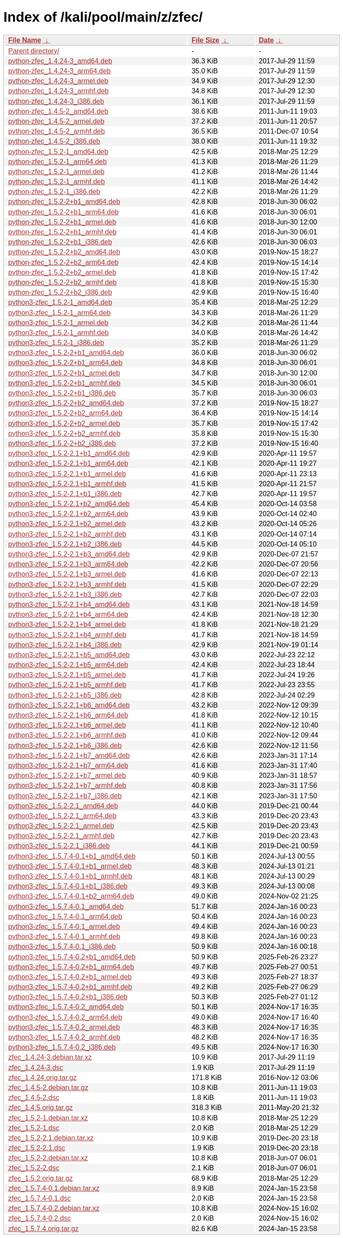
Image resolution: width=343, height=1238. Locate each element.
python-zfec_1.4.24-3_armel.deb (58, 81)
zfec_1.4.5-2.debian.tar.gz (48, 1087)
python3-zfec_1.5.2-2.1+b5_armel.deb (67, 674)
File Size (205, 40)
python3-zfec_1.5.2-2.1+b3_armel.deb (67, 574)
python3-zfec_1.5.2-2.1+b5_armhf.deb (67, 684)
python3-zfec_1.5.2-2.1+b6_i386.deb (65, 745)
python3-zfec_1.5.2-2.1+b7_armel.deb (67, 775)
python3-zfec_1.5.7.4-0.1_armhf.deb (64, 936)
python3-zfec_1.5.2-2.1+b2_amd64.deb (69, 503)
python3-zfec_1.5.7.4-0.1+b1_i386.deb (67, 886)
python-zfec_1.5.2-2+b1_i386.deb (60, 242)
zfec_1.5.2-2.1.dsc (36, 1148)
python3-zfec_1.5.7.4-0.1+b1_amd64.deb (71, 856)
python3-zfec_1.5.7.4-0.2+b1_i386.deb (67, 997)
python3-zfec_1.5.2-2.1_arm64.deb (62, 816)
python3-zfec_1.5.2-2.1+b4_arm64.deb (68, 614)
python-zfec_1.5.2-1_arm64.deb (57, 161)
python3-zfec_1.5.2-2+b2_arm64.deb (65, 413)
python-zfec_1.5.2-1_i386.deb (54, 191)
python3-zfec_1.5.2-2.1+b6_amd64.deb (69, 705)
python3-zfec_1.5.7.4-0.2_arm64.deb (65, 1017)
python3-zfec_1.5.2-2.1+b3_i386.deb (65, 594)
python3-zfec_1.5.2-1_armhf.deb (58, 332)
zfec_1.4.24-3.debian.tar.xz (50, 1057)
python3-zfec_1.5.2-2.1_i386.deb (59, 845)
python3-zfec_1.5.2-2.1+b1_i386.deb (65, 493)
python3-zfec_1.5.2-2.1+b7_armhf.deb (67, 785)
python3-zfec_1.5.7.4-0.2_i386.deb (61, 1047)
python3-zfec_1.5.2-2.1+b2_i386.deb (65, 544)
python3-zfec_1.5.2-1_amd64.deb (60, 302)
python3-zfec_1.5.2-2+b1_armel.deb (64, 373)
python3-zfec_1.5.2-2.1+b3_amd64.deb (69, 554)
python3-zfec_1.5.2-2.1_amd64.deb (63, 806)
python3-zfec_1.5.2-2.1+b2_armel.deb (67, 523)
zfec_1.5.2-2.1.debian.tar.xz (51, 1138)
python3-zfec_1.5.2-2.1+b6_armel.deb (67, 725)
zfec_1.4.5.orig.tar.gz (40, 1107)
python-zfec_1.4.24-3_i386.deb (56, 101)
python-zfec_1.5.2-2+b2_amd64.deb (64, 252)
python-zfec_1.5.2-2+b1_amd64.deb (64, 201)
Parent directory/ (33, 51)
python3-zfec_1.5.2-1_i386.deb (56, 342)
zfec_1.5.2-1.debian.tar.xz (48, 1118)
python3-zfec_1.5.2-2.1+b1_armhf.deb (67, 483)
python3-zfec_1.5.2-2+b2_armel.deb (64, 423)
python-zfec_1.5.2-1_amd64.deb (58, 151)
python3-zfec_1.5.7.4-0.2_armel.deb (64, 1027)
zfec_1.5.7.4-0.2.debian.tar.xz (53, 1208)
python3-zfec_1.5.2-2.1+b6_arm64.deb (68, 715)
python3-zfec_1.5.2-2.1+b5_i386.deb (65, 695)
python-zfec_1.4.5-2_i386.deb (54, 141)
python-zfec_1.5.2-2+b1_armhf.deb (62, 232)
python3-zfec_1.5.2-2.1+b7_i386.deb (65, 796)
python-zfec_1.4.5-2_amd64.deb (58, 111)
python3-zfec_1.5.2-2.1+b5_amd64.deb (69, 655)
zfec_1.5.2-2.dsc (33, 1168)
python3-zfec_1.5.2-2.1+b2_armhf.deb (67, 534)
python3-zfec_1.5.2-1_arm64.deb (59, 312)
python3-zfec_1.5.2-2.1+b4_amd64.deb (69, 604)
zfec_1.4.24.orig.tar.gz (42, 1077)
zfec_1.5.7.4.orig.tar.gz (43, 1228)
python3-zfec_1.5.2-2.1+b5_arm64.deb (68, 664)
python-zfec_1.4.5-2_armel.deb (56, 121)
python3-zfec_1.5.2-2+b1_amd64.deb (66, 352)
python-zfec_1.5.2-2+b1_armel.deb (62, 222)
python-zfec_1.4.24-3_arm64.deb (59, 71)
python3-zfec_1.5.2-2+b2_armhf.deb (64, 433)
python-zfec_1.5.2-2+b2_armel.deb (62, 272)
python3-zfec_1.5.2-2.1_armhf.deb (61, 836)
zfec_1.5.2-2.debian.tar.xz (48, 1158)
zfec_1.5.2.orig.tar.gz (40, 1178)
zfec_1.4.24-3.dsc (35, 1067)
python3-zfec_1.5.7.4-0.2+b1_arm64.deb (71, 967)
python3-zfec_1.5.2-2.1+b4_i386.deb (65, 645)
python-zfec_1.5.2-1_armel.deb (56, 171)
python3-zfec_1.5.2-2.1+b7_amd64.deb (69, 755)
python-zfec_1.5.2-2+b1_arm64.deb (63, 212)
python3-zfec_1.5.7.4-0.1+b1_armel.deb (70, 866)
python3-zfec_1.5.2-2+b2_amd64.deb (66, 403)
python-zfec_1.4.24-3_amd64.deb (60, 61)
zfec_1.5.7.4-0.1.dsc (39, 1198)
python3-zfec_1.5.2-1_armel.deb (58, 322)
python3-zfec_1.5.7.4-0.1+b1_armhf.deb (70, 876)
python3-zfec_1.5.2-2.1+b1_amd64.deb (69, 453)
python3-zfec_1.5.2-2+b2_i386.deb (62, 443)
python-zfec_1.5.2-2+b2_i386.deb (60, 292)
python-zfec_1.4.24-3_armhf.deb (58, 91)
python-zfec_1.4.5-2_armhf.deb (56, 131)
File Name (24, 40)
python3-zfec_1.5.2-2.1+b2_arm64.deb (68, 513)
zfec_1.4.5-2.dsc (33, 1097)
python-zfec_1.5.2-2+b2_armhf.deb (62, 282)
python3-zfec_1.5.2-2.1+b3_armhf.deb (67, 584)
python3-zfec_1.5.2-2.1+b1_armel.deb (67, 473)
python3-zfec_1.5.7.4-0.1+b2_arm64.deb (71, 896)
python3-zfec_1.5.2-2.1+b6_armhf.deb (67, 735)
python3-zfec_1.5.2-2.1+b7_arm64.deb (68, 765)
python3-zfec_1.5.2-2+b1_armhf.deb (64, 383)
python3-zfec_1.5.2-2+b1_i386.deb (62, 393)
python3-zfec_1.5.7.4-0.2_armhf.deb (64, 1037)
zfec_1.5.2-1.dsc (33, 1128)
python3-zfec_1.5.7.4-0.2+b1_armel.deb (70, 977)
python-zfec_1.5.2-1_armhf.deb (56, 181)
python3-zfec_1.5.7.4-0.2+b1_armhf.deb (70, 987)
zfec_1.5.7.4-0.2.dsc (39, 1218)
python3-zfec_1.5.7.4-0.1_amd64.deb (66, 906)
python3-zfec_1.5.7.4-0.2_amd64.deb (66, 1007)
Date (266, 40)
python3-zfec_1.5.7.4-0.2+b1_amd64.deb (71, 957)
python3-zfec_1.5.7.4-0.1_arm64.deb (65, 916)
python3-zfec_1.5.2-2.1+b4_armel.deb (67, 624)
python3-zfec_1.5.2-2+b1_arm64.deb (65, 362)
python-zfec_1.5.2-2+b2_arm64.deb (63, 262)
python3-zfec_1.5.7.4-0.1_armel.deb (64, 926)
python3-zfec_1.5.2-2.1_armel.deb (61, 826)
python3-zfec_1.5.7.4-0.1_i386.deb (61, 946)
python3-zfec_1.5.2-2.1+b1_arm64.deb (68, 463)
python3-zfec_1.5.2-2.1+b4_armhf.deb (67, 635)
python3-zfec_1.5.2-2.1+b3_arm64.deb (68, 564)
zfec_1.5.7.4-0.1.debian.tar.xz (53, 1188)
